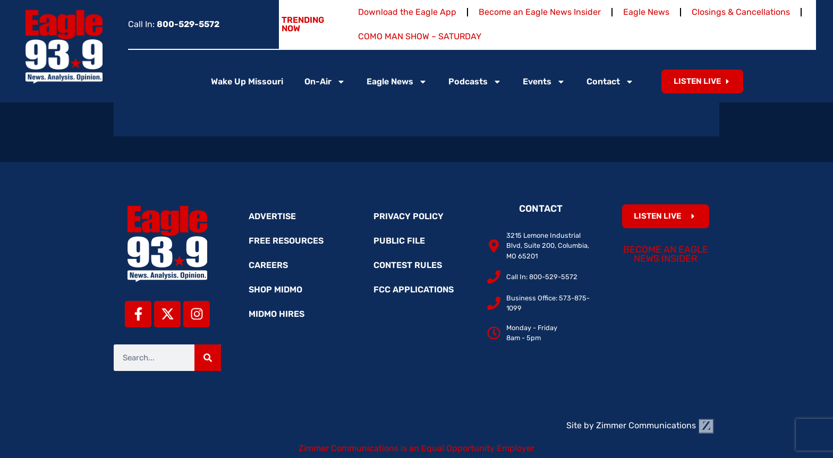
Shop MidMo (275, 289)
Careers (268, 265)
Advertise (272, 216)
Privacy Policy (408, 216)
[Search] (207, 357)
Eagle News (646, 12)
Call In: (173, 24)
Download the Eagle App (407, 12)
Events (544, 81)
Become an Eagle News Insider (540, 12)
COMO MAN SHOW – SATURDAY (419, 36)
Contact (610, 81)
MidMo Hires (276, 314)
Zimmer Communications (655, 425)
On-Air (324, 81)
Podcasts (475, 81)
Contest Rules (407, 265)
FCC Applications (413, 289)
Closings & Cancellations (741, 12)
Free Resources (286, 241)
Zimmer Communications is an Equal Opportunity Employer (416, 448)
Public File (399, 241)
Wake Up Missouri (247, 81)
